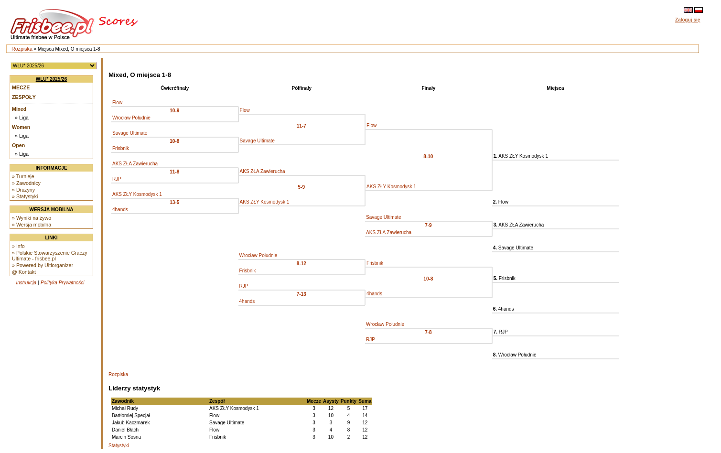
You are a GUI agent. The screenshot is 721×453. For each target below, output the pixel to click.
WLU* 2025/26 (51, 79)
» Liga (22, 117)
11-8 (174, 171)
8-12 (301, 263)
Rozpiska (21, 49)
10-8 (174, 141)
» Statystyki (25, 196)
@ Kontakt (24, 272)
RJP (116, 179)
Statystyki (118, 445)
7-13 (301, 294)
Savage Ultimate (129, 133)
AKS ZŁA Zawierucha (135, 163)
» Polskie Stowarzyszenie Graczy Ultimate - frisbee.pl (49, 255)
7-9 (428, 225)
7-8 (428, 332)
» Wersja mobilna (31, 224)
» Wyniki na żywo (31, 218)
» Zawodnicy (26, 183)
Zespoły (24, 97)
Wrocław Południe (131, 117)
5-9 (301, 187)
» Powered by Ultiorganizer (42, 265)
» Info (18, 246)
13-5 (174, 202)
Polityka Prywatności (63, 282)
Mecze (21, 87)
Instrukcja (26, 282)
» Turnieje (23, 176)
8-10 (428, 156)
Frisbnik (120, 148)
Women (21, 127)
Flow (117, 102)
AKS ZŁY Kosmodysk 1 (391, 186)
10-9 (174, 110)
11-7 (301, 126)
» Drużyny (23, 190)
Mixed (19, 109)
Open (18, 145)
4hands (120, 209)
